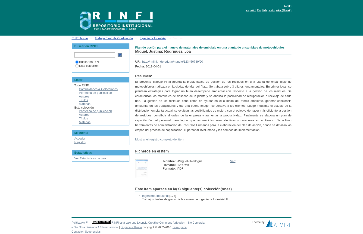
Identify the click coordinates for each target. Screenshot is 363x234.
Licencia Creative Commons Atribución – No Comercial (171, 222)
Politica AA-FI (80, 222)
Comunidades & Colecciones (98, 89)
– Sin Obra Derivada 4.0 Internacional (95, 227)
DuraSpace (179, 227)
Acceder (79, 138)
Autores (84, 96)
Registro (79, 142)
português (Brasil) (279, 10)
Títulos (83, 100)
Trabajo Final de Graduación (114, 38)
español (251, 10)
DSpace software (131, 227)
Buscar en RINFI (88, 62)
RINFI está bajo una (123, 222)
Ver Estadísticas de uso (90, 158)
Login (287, 5)
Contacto (77, 231)
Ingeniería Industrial (153, 38)
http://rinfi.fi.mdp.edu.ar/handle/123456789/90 (172, 61)
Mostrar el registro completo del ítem (159, 139)
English (262, 10)
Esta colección (87, 65)
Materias (85, 104)
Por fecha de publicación (95, 92)
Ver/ (232, 161)
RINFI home (80, 38)
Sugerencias (92, 231)
